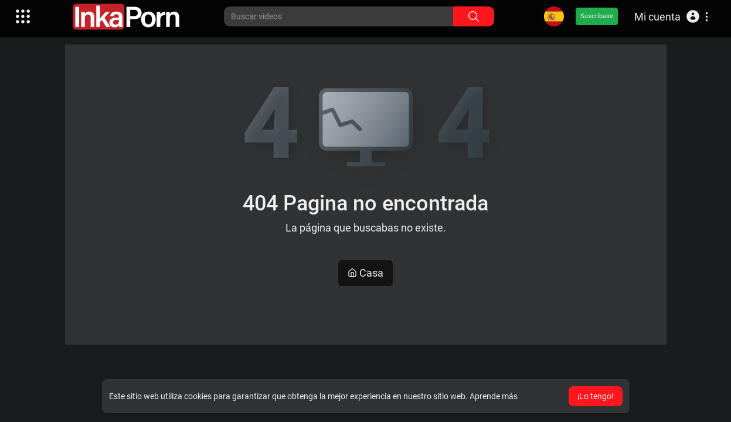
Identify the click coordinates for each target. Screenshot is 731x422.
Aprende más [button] (494, 396)
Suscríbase (596, 16)
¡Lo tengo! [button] (595, 396)
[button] (671, 16)
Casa (365, 273)
